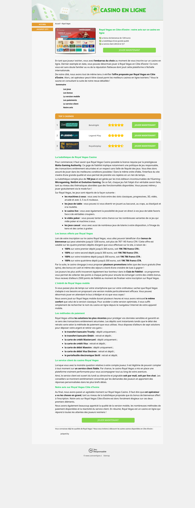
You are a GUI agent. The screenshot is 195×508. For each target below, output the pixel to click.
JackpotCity (65, 434)
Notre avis (68, 107)
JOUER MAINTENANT (145, 125)
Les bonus (68, 93)
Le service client (70, 103)
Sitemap (106, 456)
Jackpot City (42, 29)
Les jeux (67, 89)
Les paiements (70, 100)
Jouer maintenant (129, 50)
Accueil (42, 24)
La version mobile (71, 96)
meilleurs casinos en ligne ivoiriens (131, 77)
